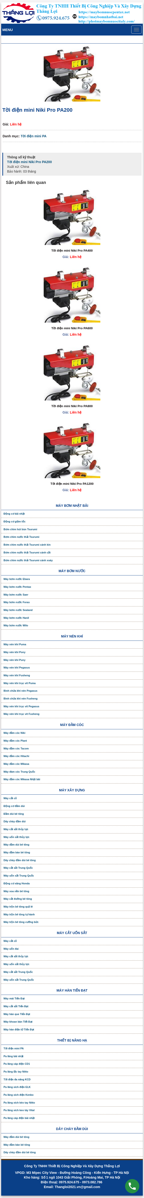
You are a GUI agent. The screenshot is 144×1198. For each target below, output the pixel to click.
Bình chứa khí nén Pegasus (20, 690)
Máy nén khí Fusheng (17, 675)
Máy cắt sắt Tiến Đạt (16, 1006)
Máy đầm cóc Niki (14, 732)
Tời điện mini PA (34, 136)
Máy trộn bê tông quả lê (18, 906)
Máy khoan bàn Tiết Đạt (18, 1021)
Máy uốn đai (11, 948)
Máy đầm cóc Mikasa (16, 763)
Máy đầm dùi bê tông (16, 844)
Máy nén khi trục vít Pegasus (21, 706)
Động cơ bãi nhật (14, 513)
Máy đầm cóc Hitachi (16, 756)
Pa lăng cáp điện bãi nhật (19, 1118)
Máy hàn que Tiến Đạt (17, 1014)
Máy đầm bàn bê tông (17, 852)
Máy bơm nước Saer (16, 594)
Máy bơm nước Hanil (16, 617)
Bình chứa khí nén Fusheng (21, 698)
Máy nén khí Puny (14, 660)
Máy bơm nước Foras (17, 602)
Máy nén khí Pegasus (17, 667)
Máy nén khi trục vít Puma (20, 683)
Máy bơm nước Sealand (18, 610)
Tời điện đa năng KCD (17, 1079)
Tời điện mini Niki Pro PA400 (72, 250)
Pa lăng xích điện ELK (17, 1087)
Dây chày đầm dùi (14, 821)
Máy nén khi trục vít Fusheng (21, 714)
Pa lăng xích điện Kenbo (19, 1094)
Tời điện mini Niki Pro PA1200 (72, 483)
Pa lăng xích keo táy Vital (19, 1110)
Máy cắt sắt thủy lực (16, 829)
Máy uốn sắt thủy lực (17, 837)
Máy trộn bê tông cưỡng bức (21, 922)
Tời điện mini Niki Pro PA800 (72, 406)
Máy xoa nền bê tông (16, 891)
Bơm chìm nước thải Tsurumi (21, 536)
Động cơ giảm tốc (14, 521)
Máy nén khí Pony (14, 652)
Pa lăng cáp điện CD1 (17, 1063)
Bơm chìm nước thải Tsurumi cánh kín (27, 544)
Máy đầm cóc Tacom (16, 748)
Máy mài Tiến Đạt (14, 998)
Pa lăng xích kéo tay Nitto (19, 1102)
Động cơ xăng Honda (17, 883)
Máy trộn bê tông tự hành (19, 914)
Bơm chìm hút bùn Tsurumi (20, 529)
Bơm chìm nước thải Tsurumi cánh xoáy (28, 560)
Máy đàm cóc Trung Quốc (19, 771)
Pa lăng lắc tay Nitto (16, 1071)
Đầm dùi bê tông (14, 813)
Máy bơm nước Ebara (17, 579)
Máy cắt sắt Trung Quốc (18, 867)
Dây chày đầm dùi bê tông (20, 860)
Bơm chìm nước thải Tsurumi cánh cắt (27, 552)
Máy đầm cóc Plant (15, 740)
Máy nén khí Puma (15, 644)
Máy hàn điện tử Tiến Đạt (19, 1029)
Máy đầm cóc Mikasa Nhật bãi (22, 779)
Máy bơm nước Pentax (17, 586)
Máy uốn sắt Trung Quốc (19, 875)
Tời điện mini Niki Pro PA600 (72, 328)
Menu (7, 30)
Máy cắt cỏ (10, 798)
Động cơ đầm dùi (14, 806)
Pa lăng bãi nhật (13, 1056)
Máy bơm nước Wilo (16, 625)
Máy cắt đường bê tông (18, 898)
